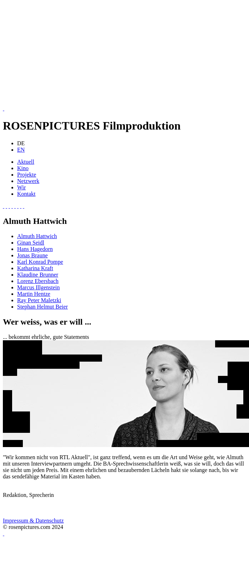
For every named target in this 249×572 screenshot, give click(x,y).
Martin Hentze (33, 294)
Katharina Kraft (35, 268)
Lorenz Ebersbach (38, 281)
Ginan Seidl (30, 243)
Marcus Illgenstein (38, 287)
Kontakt (26, 194)
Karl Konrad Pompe (40, 262)
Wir (21, 187)
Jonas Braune (32, 255)
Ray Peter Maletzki (39, 300)
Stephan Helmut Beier (42, 307)
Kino (23, 168)
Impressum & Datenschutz (33, 521)
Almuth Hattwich (37, 236)
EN (21, 150)
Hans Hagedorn (35, 249)
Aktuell (25, 162)
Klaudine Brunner (37, 275)
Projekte (26, 175)
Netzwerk (28, 181)
